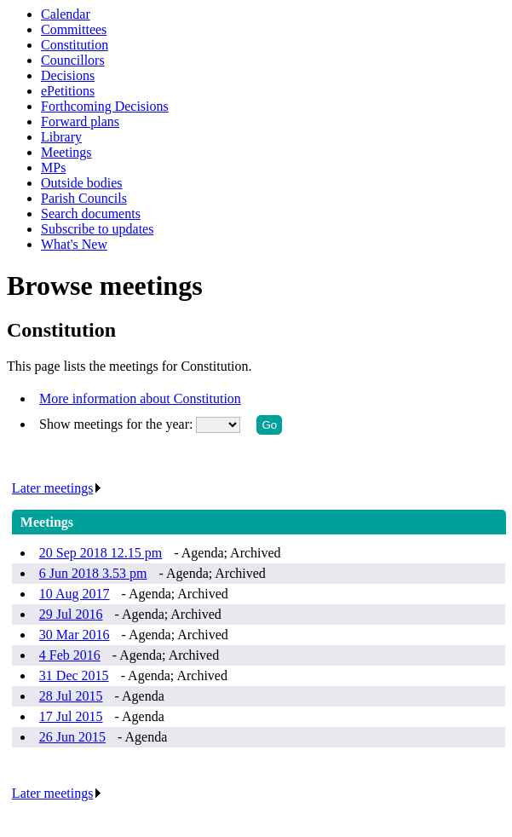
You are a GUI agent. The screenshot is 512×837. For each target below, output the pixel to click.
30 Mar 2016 (74, 634)
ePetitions (68, 91)
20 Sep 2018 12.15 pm (100, 552)
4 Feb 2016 (70, 655)
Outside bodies (82, 183)
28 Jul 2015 (71, 696)
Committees (73, 29)
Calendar (65, 14)
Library (61, 137)
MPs (53, 167)
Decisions (68, 75)
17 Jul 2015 (71, 716)
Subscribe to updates (97, 229)
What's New (74, 244)
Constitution (74, 45)
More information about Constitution (140, 398)
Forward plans (80, 121)
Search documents (91, 213)
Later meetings (57, 488)
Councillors (73, 60)
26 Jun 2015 (72, 737)
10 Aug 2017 (74, 593)
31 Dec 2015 (74, 675)
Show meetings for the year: (117, 424)
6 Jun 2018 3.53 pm (93, 573)
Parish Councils (84, 198)
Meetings (66, 152)
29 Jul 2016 (71, 614)
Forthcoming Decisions (105, 106)
